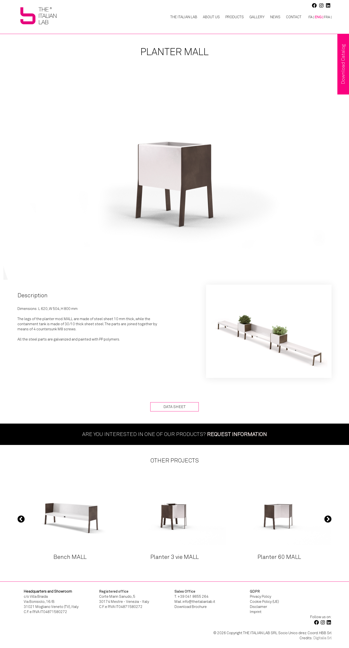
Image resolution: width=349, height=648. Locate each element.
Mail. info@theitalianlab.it (194, 601)
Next (328, 519)
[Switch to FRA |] (328, 17)
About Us (211, 17)
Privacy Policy (260, 596)
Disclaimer (258, 607)
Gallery (257, 17)
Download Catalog (343, 64)
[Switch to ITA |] (309, 17)
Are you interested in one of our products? (174, 434)
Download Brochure (190, 607)
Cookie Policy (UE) (264, 601)
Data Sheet (174, 406)
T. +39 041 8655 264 (191, 596)
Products (234, 17)
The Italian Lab (183, 17)
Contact (293, 17)
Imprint (256, 612)
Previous (21, 519)
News (275, 17)
